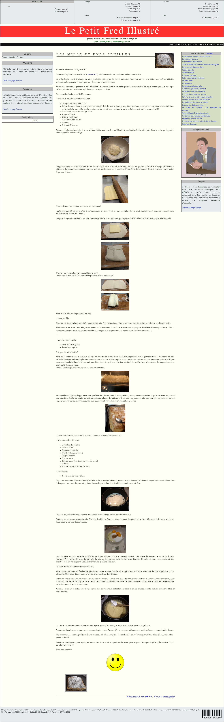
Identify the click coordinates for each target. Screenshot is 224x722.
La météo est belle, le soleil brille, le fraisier (199, 121)
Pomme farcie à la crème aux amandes (197, 97)
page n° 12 (136, 18)
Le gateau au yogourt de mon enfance (196, 56)
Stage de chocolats (189, 124)
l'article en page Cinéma (12, 109)
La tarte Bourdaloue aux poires (194, 94)
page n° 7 (214, 18)
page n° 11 (136, 11)
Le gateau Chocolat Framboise (193, 92)
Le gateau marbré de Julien (192, 86)
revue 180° (92, 75)
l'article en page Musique (12, 81)
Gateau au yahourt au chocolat (194, 89)
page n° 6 (214, 11)
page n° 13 (136, 20)
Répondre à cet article (139, 697)
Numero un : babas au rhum (193, 105)
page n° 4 (214, 6)
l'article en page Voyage (191, 208)
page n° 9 (136, 6)
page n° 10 (136, 9)
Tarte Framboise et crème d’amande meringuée (200, 65)
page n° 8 (136, 4)
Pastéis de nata (188, 70)
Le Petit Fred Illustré (112, 31)
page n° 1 (64, 9)
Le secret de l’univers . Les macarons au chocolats (201, 109)
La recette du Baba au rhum (193, 67)
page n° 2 (64, 11)
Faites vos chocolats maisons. (193, 78)
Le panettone (187, 83)
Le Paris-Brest (187, 81)
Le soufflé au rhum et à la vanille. (195, 102)
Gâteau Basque (188, 73)
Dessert (210, 54)
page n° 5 (214, 9)
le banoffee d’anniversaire (192, 62)
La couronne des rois (190, 59)
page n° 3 (214, 4)
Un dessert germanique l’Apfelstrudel (196, 116)
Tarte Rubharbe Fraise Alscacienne (195, 113)
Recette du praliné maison (192, 119)
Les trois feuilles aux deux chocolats (196, 100)
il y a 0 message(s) (164, 697)
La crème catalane (189, 75)
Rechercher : (27, 117)
